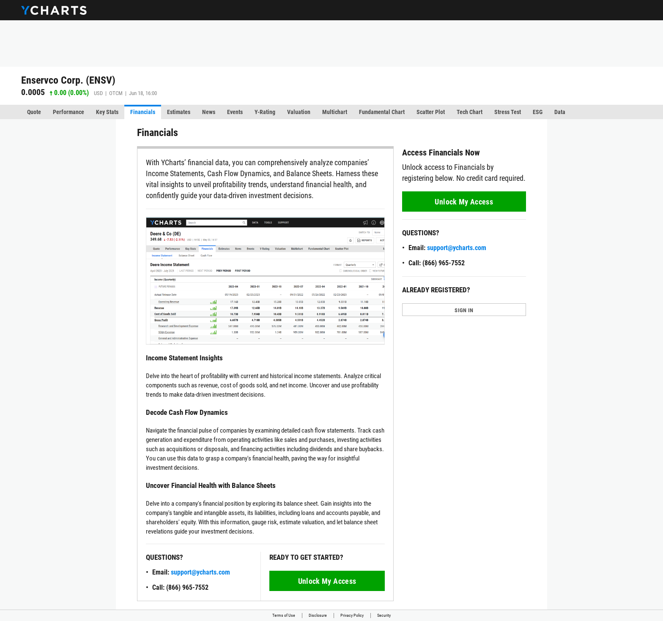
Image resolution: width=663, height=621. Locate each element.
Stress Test (507, 112)
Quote (34, 112)
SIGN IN (464, 310)
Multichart (334, 112)
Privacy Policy (352, 615)
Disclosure (318, 615)
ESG (537, 112)
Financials (142, 112)
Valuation (298, 112)
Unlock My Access (327, 581)
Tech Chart (469, 112)
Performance (68, 112)
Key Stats (107, 112)
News (208, 112)
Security (384, 615)
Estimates (178, 112)
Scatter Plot (430, 112)
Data (559, 112)
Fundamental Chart (382, 112)
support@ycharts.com (200, 572)
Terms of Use (283, 615)
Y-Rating (265, 112)
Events (235, 112)
